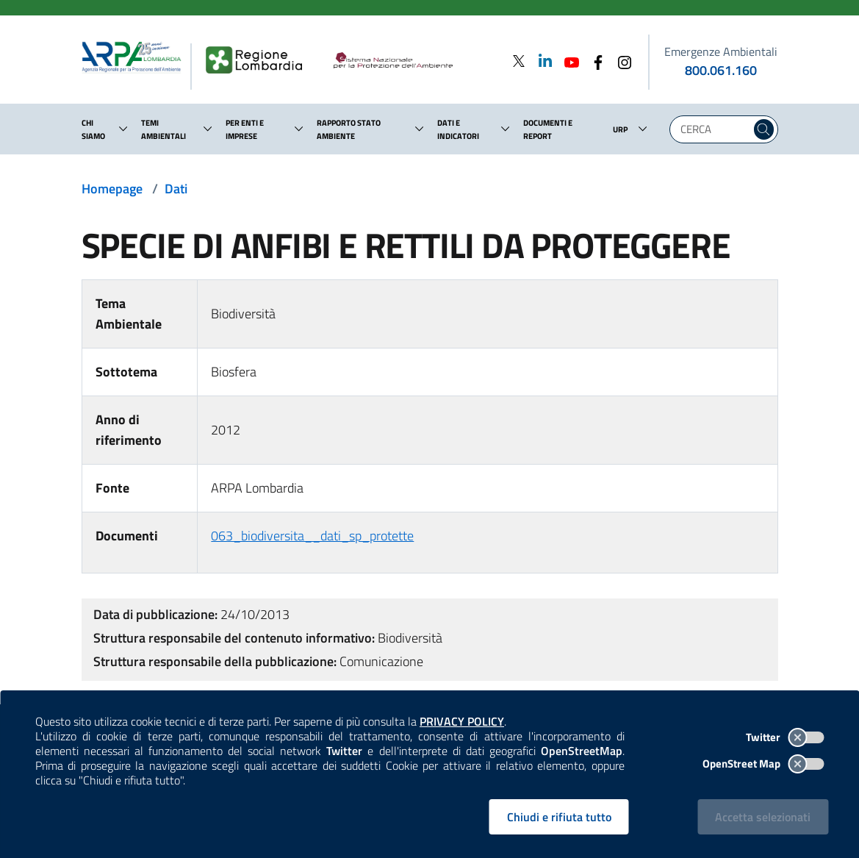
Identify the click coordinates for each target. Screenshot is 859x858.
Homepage (112, 189)
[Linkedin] (541, 61)
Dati (176, 189)
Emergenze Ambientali (720, 51)
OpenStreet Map (763, 763)
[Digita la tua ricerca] (714, 129)
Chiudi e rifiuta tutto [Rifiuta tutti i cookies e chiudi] (559, 817)
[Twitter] (519, 61)
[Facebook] (594, 61)
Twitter (785, 737)
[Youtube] (567, 61)
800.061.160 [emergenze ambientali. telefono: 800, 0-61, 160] (721, 70)
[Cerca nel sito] (764, 129)
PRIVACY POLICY (462, 721)
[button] (123, 129)
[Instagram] (620, 61)
